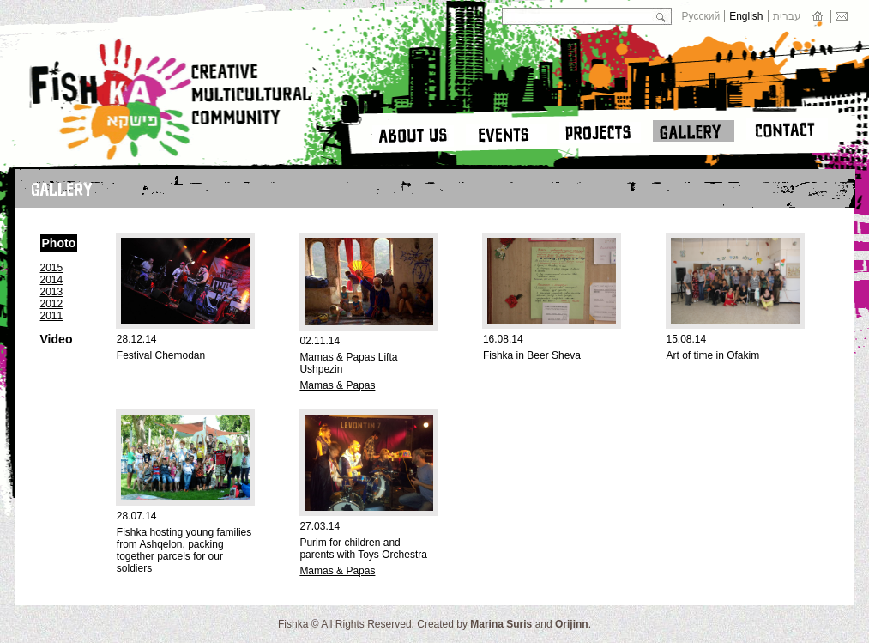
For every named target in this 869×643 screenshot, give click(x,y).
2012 (51, 304)
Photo (59, 243)
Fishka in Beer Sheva (532, 355)
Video (56, 339)
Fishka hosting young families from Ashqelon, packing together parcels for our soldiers (184, 550)
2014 (51, 280)
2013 (51, 292)
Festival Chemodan (161, 355)
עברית (787, 16)
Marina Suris (501, 624)
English (746, 16)
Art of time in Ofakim (713, 355)
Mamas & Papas (337, 385)
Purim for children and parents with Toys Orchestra (363, 549)
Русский (701, 16)
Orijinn (571, 624)
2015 (51, 268)
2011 (51, 316)
